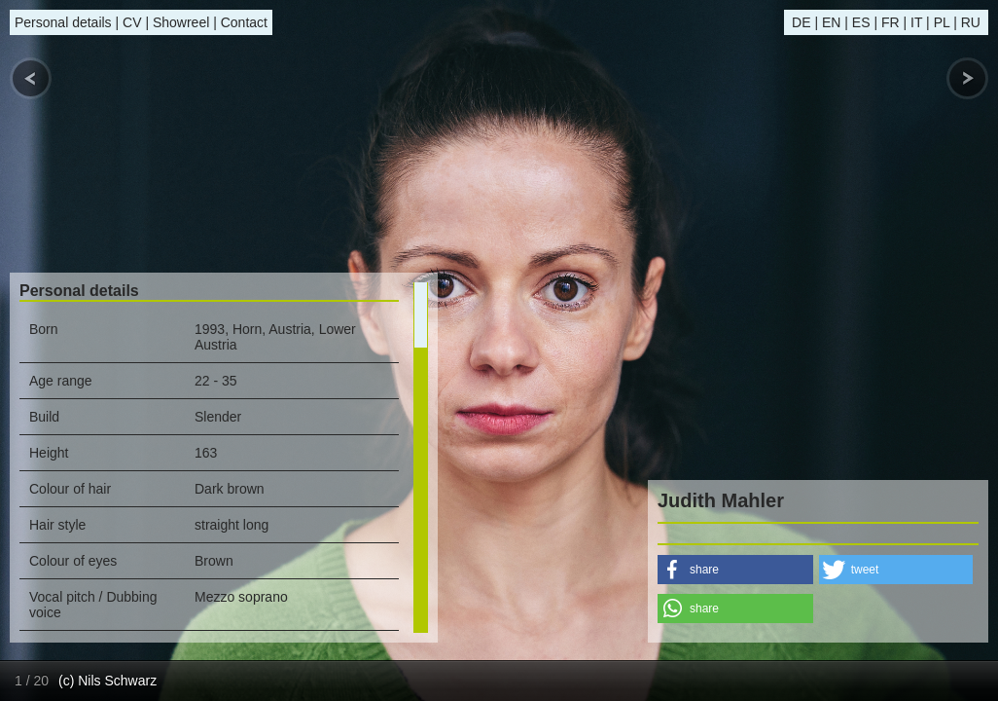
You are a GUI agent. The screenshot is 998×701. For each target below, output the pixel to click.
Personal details (63, 22)
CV (132, 22)
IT (916, 22)
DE (801, 22)
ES (861, 22)
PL (942, 22)
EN (831, 22)
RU (970, 22)
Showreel (181, 22)
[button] (735, 569)
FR (890, 22)
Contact (244, 22)
